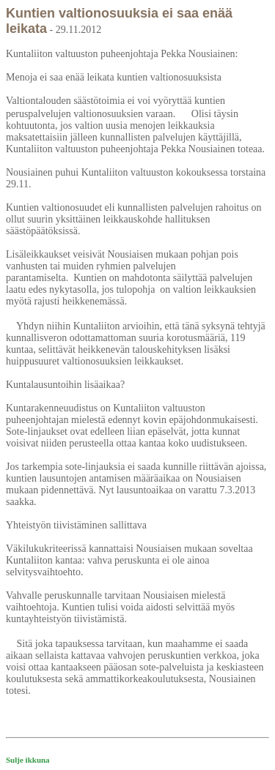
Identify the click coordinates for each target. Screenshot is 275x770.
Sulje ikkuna (28, 759)
